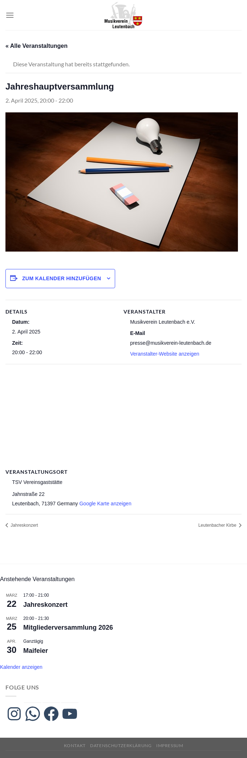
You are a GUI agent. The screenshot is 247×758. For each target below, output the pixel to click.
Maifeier (35, 650)
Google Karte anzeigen (105, 503)
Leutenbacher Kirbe (218, 525)
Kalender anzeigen (21, 667)
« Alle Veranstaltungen (36, 46)
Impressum (169, 745)
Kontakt (75, 745)
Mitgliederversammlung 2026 (68, 627)
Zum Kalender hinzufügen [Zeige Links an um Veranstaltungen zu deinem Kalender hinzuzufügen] (61, 278)
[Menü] (9, 15)
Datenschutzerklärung (120, 745)
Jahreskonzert (23, 525)
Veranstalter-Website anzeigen (164, 354)
